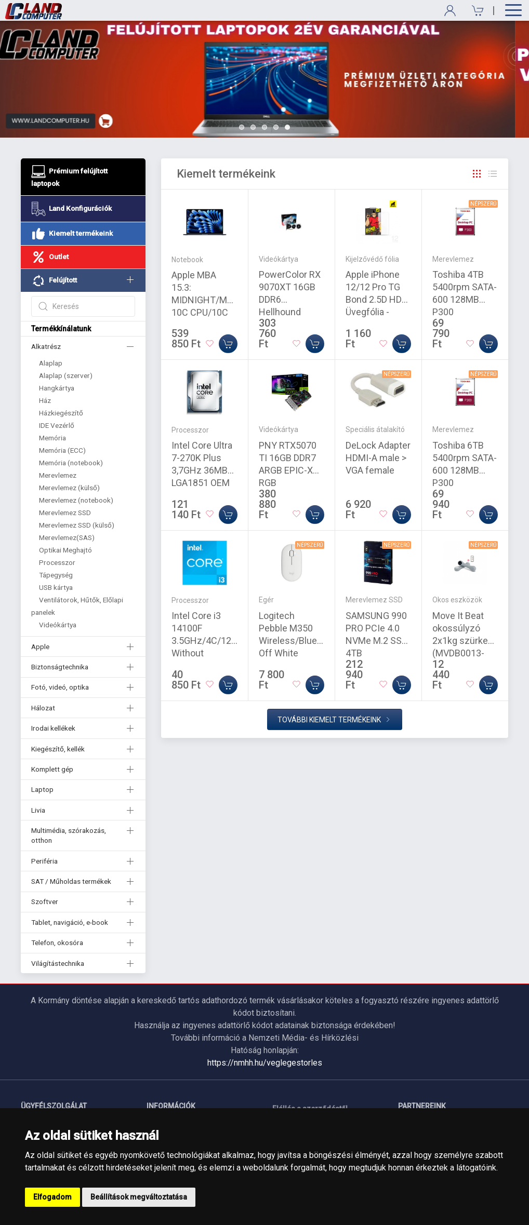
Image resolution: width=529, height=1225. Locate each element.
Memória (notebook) (71, 463)
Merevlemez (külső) (69, 487)
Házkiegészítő (61, 413)
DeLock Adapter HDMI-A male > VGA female (378, 458)
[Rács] (477, 174)
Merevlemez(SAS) (67, 537)
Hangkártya (56, 388)
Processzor (57, 562)
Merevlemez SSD (65, 512)
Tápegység (56, 575)
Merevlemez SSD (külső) (76, 525)
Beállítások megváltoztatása (138, 1197)
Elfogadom (52, 1197)
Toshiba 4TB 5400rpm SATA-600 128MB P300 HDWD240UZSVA (467, 299)
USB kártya (56, 587)
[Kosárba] (228, 343)
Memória (52, 438)
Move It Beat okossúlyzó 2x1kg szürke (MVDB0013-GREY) (460, 640)
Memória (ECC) (62, 450)
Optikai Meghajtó (65, 550)
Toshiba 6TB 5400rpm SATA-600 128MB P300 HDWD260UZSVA (467, 470)
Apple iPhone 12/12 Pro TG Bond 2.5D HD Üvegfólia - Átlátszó (374, 299)
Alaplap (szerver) (65, 375)
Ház (45, 400)
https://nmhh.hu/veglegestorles (264, 1063)
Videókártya (57, 625)
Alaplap (50, 363)
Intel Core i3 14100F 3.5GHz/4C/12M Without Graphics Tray (205, 640)
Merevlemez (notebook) (76, 500)
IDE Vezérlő (56, 425)
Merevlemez (57, 475)
